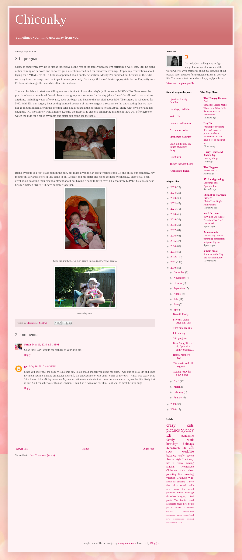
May (176, 310)
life (180, 474)
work (190, 440)
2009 (174, 404)
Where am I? (210, 170)
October (178, 283)
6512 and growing (214, 179)
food (191, 500)
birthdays (172, 444)
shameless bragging (176, 496)
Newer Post (22, 448)
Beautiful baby (181, 314)
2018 (174, 224)
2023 (174, 198)
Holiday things (211, 158)
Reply (27, 355)
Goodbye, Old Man (180, 109)
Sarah (27, 344)
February (179, 392)
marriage (189, 492)
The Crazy (188, 459)
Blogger (154, 543)
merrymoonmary (127, 543)
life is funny (174, 463)
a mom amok (211, 251)
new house (188, 503)
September (179, 288)
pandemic (187, 435)
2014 (174, 246)
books (176, 489)
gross (179, 515)
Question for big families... (178, 101)
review (178, 507)
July (176, 299)
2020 (174, 214)
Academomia (211, 232)
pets (168, 489)
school (179, 522)
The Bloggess (211, 167)
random (170, 466)
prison (169, 507)
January (178, 397)
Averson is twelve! (180, 130)
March (177, 386)
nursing (190, 519)
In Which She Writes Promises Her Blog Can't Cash (214, 220)
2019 (174, 219)
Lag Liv (208, 123)
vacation (170, 477)
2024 (174, 192)
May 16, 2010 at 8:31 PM (42, 366)
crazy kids (180, 425)
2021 (174, 208)
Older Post (148, 448)
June (176, 304)
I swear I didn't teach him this (182, 321)
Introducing (179, 333)
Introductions (188, 511)
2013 (174, 251)
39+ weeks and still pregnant (183, 365)
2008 (174, 409)
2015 (174, 241)
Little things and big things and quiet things (180, 147)
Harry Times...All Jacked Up (213, 153)
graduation (170, 515)
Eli (168, 435)
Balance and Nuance (181, 123)
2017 (174, 230)
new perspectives (175, 519)
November (179, 277)
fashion (183, 500)
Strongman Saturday (181, 136)
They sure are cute (182, 328)
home (169, 481)
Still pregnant (180, 338)
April (177, 381)
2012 (174, 257)
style (178, 459)
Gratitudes (175, 157)
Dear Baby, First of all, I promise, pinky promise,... (183, 346)
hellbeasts (171, 503)
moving (190, 463)
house (179, 503)
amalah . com (211, 213)
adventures (173, 447)
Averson (170, 459)
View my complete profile (180, 83)
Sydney (187, 430)
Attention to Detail (180, 170)
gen (26, 366)
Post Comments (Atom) (42, 455)
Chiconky (41, 19)
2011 (173, 262)
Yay (176, 500)
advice (190, 455)
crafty (181, 455)
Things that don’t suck (181, 164)
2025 (174, 187)
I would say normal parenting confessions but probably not (215, 238)
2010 (174, 267)
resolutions (171, 522)
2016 (174, 235)
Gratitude (182, 477)
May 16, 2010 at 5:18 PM (45, 344)
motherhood (188, 515)
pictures (173, 430)
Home (85, 448)
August (178, 293)
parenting (189, 474)
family (170, 440)
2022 (174, 203)
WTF (191, 477)
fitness (180, 492)
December (179, 272)
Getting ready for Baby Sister (182, 373)
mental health (187, 485)
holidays (188, 444)
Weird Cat (175, 116)
